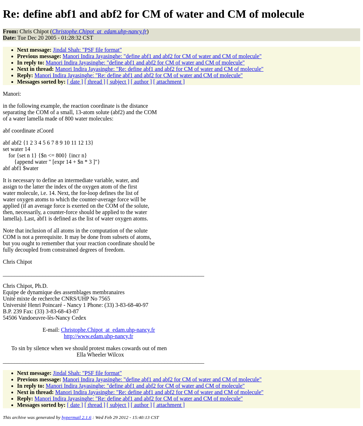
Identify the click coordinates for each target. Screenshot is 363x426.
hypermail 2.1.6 (76, 417)
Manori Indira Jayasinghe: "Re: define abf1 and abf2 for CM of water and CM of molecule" (159, 69)
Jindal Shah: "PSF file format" (87, 50)
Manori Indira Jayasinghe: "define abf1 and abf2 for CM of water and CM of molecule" (162, 56)
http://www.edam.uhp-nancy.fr (98, 336)
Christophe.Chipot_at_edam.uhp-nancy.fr (108, 330)
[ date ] (75, 82)
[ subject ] (118, 82)
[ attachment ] (169, 82)
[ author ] (141, 82)
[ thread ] (94, 82)
